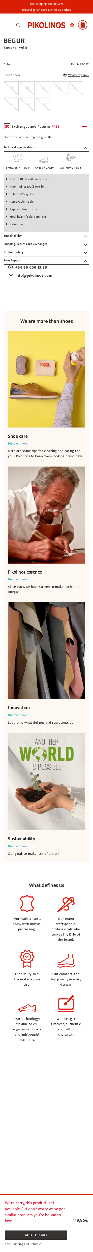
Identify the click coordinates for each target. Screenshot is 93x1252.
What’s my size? (76, 76)
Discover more (18, 443)
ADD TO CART (36, 1235)
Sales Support (13, 260)
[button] (71, 25)
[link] (46, 24)
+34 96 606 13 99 (27, 268)
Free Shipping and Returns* (46, 3)
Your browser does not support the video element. (46, 379)
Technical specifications (19, 147)
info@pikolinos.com (29, 276)
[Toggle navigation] (8, 25)
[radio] (11, 88)
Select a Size (12, 75)
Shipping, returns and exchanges (25, 243)
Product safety (13, 252)
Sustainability (13, 235)
